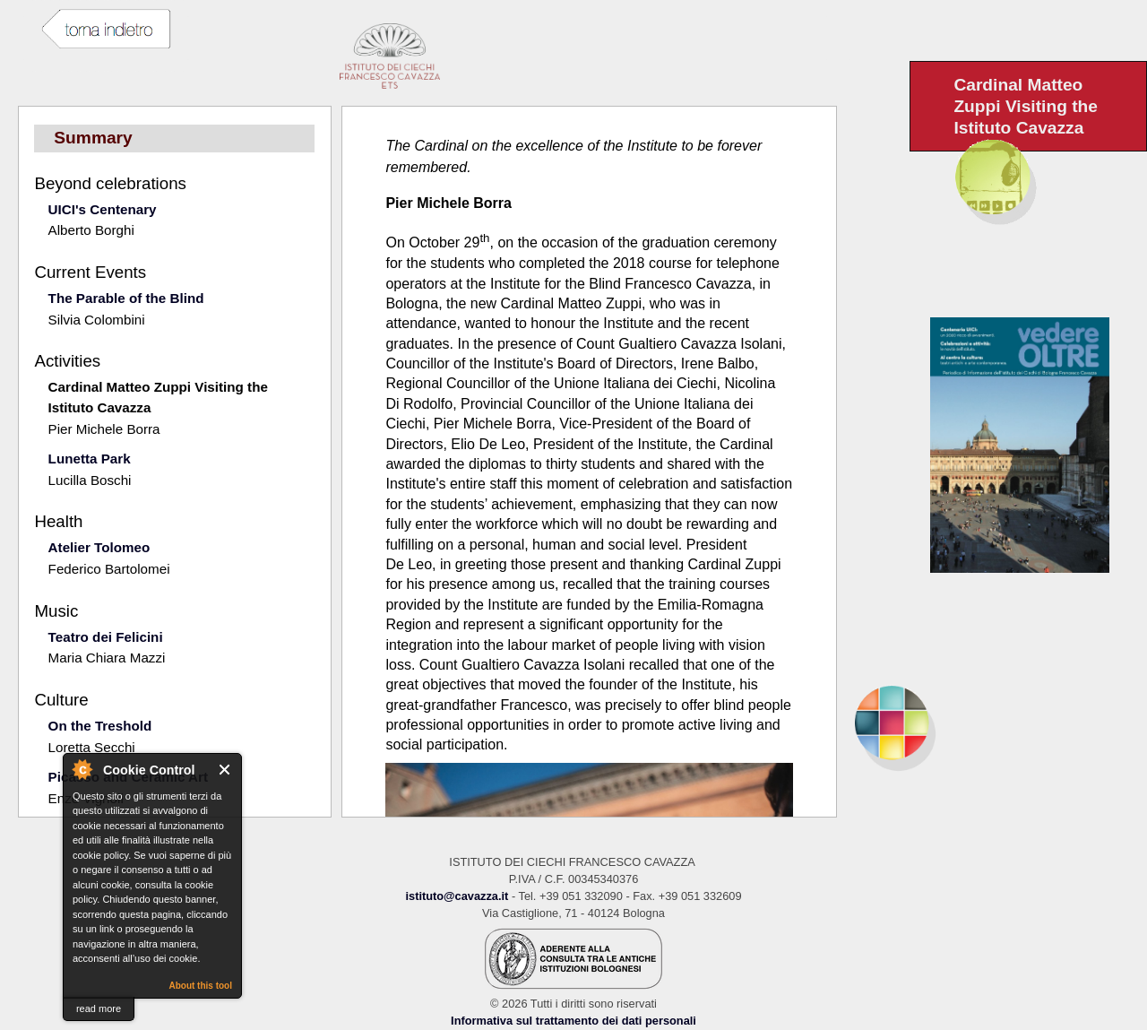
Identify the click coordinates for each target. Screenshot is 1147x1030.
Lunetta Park (89, 458)
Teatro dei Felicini (105, 637)
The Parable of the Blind (126, 298)
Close (225, 769)
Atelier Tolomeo (99, 547)
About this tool (200, 986)
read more (98, 1008)
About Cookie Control (81, 769)
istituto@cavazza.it (456, 896)
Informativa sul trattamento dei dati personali (573, 1020)
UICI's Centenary (102, 209)
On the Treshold (100, 725)
